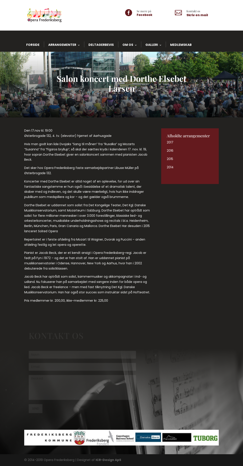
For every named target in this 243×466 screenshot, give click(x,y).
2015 (170, 159)
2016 (170, 150)
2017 (170, 142)
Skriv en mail (197, 15)
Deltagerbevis (101, 45)
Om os (127, 45)
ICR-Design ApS (108, 460)
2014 (170, 167)
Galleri (151, 45)
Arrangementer (62, 45)
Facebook (144, 15)
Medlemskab (181, 45)
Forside (33, 45)
